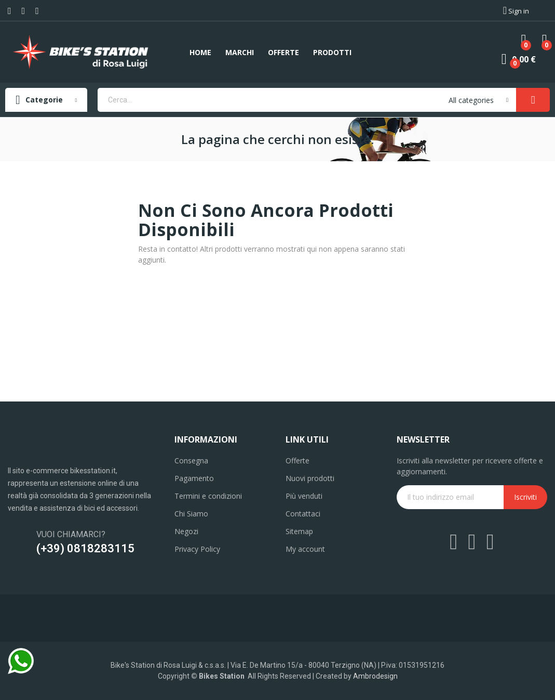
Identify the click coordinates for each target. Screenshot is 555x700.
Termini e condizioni (208, 496)
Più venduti (304, 496)
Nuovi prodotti (310, 478)
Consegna (191, 460)
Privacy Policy (197, 549)
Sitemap (299, 531)
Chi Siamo (191, 513)
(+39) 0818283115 (85, 548)
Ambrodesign (375, 676)
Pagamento (194, 478)
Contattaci (303, 513)
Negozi (186, 531)
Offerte (297, 460)
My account (305, 549)
